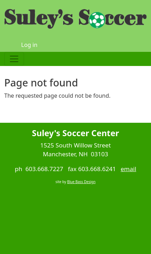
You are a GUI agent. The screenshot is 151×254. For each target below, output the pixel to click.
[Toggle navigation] (14, 59)
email (128, 169)
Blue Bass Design (81, 181)
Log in (29, 45)
